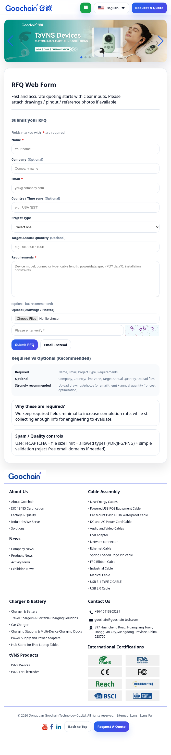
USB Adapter (99, 535)
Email (17, 179)
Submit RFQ (24, 345)
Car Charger (20, 625)
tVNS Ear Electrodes (25, 672)
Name (17, 140)
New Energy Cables (104, 502)
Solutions (18, 528)
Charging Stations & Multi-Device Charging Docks (46, 631)
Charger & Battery (24, 611)
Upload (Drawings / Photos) (32, 310)
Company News (22, 549)
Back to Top (78, 726)
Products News (22, 555)
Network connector (104, 542)
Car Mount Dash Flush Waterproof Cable (119, 515)
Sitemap (122, 715)
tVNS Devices (20, 665)
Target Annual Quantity (38, 238)
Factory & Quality (23, 515)
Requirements (23, 257)
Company (27, 159)
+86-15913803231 (107, 611)
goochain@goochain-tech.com (116, 619)
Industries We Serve (25, 522)
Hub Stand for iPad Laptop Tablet (35, 645)
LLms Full (146, 715)
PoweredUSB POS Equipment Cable (115, 508)
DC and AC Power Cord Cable (110, 522)
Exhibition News (22, 569)
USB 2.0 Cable (100, 588)
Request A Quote (149, 7)
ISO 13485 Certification (27, 508)
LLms (134, 715)
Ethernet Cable (100, 548)
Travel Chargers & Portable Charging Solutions (44, 618)
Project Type (21, 218)
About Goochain (22, 502)
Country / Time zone (35, 198)
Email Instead (55, 345)
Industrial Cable (101, 568)
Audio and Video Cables (107, 528)
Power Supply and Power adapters (35, 638)
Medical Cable (100, 575)
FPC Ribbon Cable (102, 562)
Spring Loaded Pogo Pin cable (111, 555)
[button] (81, 57)
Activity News (20, 562)
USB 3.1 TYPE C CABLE (106, 582)
